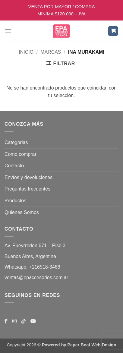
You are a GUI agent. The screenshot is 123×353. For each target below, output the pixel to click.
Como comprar (20, 154)
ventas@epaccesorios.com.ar (36, 277)
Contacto (14, 165)
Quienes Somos (22, 212)
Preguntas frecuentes (27, 188)
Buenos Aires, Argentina (30, 256)
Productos (15, 200)
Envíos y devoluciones (28, 177)
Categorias (16, 142)
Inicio (26, 52)
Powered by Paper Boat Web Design (79, 344)
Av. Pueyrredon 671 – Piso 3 (35, 245)
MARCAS (50, 52)
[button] (8, 31)
